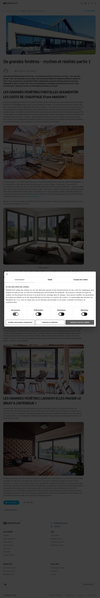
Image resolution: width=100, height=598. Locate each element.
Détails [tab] (50, 279)
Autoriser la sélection (50, 322)
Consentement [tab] (19, 279)
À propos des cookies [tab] (80, 279)
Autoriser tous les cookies (79, 322)
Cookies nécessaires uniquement (20, 322)
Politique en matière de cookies (56, 297)
